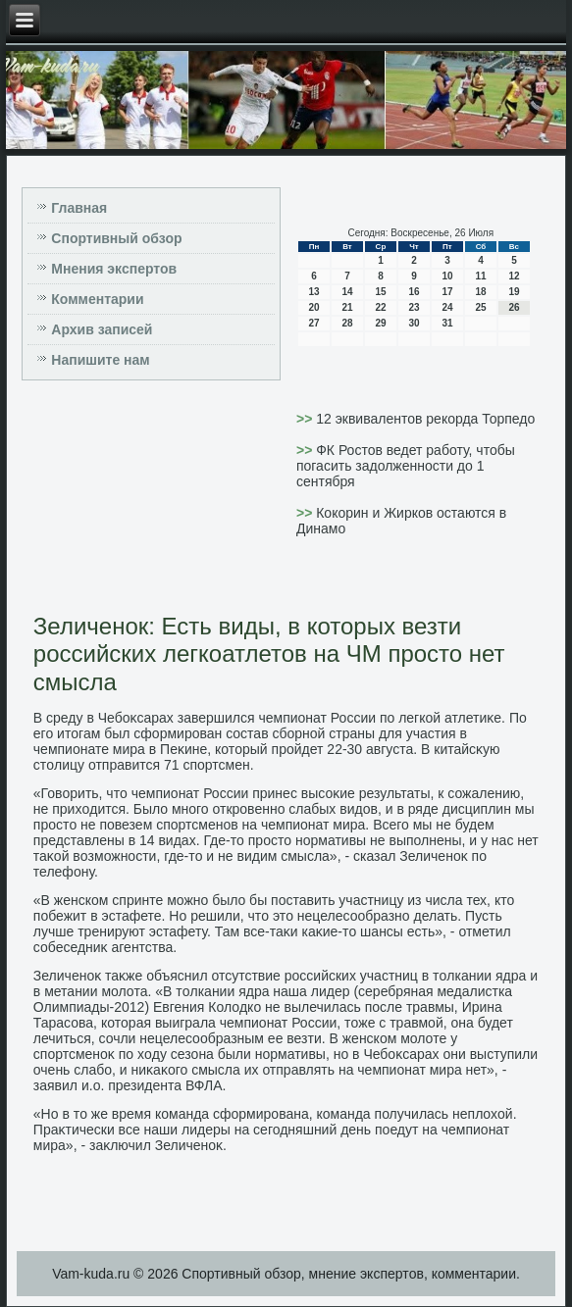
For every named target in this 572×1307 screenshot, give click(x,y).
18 (480, 291)
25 (480, 307)
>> (306, 419)
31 (447, 323)
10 (447, 276)
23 (413, 307)
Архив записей (101, 329)
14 (346, 291)
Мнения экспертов (114, 268)
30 (413, 323)
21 (346, 307)
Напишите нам (100, 360)
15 (380, 291)
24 (447, 307)
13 (313, 291)
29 (380, 323)
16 (413, 291)
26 (513, 307)
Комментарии (97, 299)
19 (513, 291)
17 (447, 291)
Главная (79, 208)
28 (346, 323)
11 (480, 276)
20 (313, 307)
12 (513, 276)
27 (313, 323)
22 (380, 307)
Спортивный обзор (116, 238)
